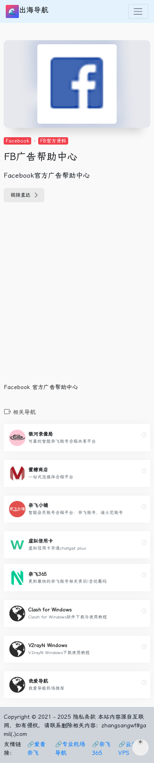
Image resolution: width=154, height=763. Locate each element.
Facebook (17, 141)
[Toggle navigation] (138, 11)
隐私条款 (84, 716)
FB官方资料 (53, 141)
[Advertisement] (77, 297)
